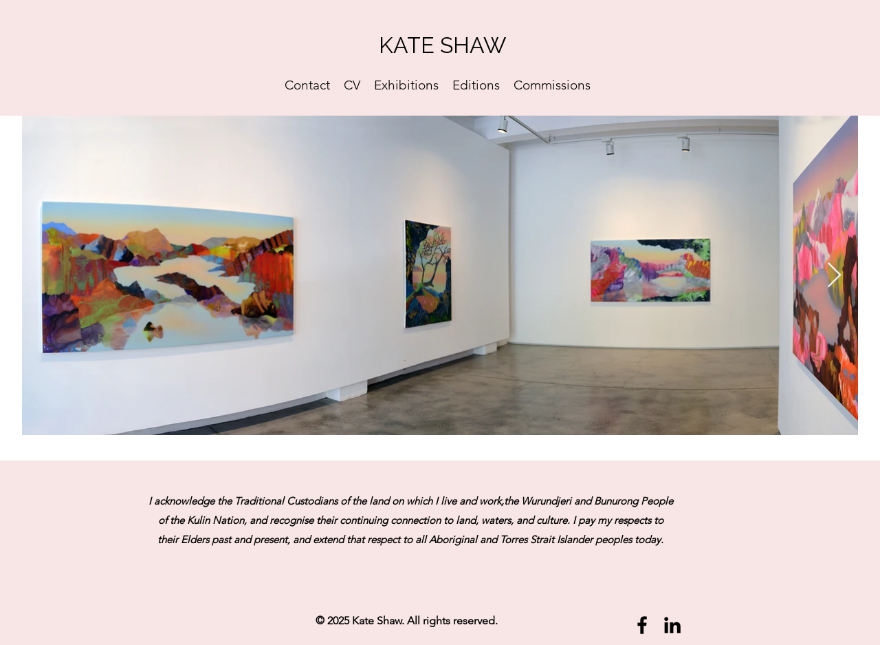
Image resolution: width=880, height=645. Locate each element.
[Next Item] (834, 275)
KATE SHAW (442, 45)
